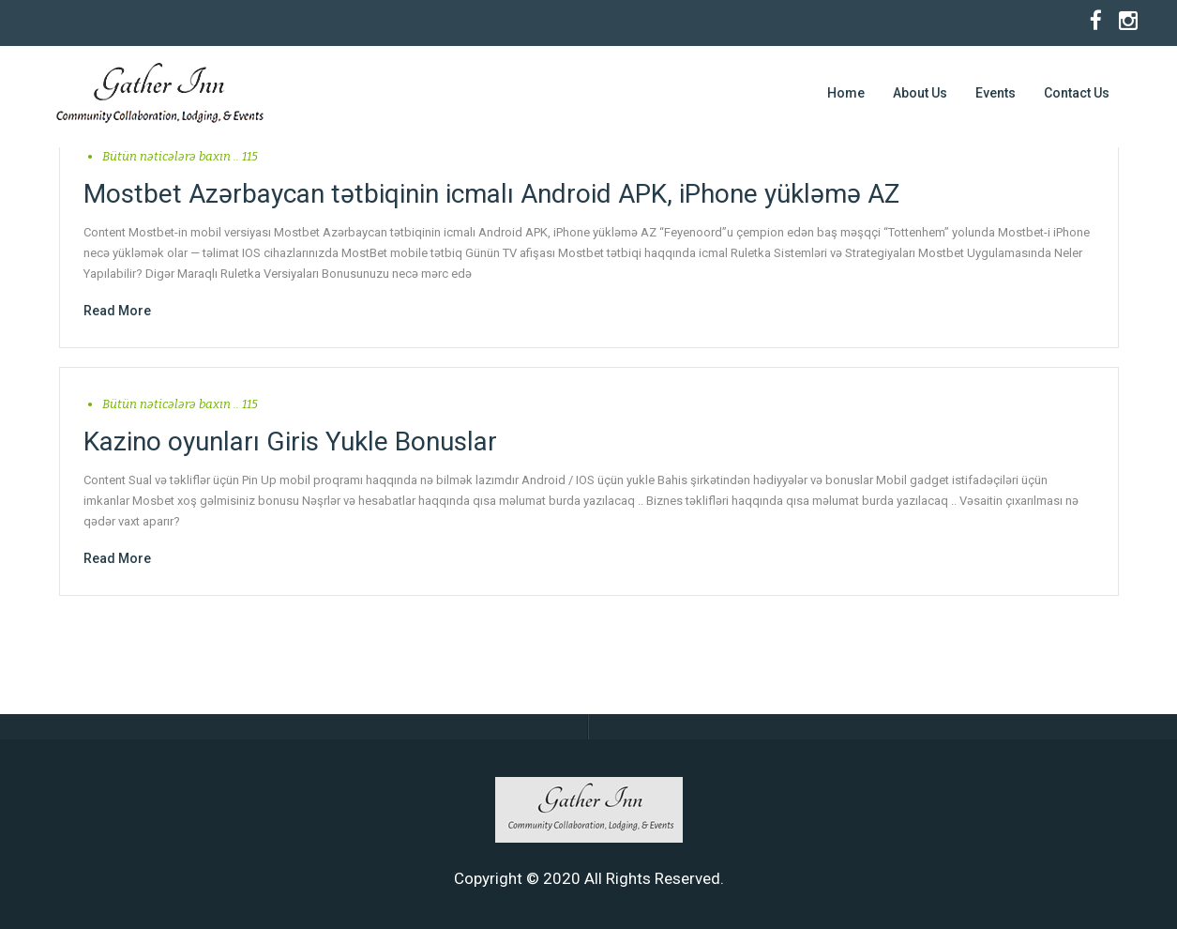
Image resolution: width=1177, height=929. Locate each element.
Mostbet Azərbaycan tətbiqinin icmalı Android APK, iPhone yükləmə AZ (491, 193)
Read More (117, 310)
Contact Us (1076, 92)
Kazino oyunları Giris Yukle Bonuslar (290, 441)
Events (995, 92)
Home (846, 92)
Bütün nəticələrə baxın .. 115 (180, 156)
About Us (920, 92)
